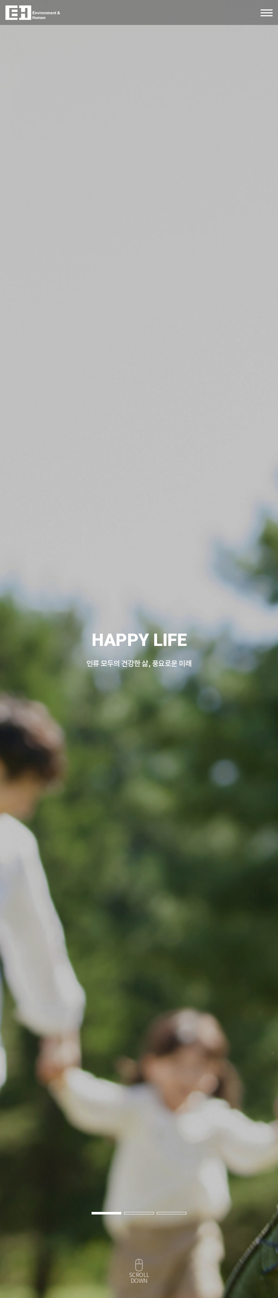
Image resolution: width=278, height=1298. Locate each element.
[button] (106, 1213)
